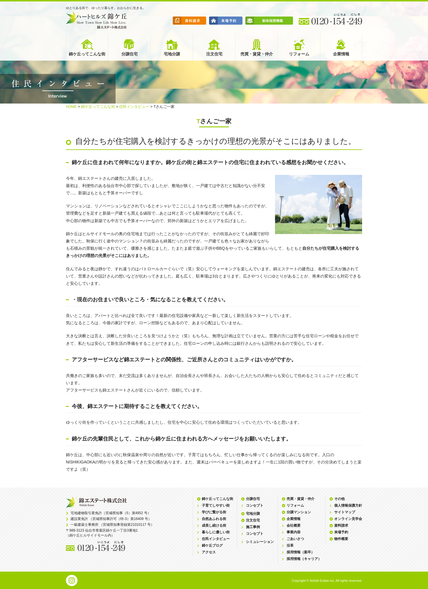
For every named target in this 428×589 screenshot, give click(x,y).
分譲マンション (299, 512)
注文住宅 (253, 520)
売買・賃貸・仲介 (300, 499)
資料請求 (341, 525)
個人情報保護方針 (348, 505)
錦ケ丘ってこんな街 (98, 107)
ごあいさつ (295, 539)
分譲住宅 (253, 499)
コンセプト (254, 505)
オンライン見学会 (348, 519)
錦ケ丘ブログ (212, 545)
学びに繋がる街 (214, 512)
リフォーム (295, 505)
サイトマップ (344, 512)
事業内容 (294, 532)
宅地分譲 (253, 514)
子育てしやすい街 (216, 505)
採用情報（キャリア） (304, 559)
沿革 (290, 545)
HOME (71, 107)
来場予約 (341, 532)
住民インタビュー (134, 107)
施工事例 (253, 527)
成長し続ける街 (214, 525)
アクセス (209, 552)
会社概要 (294, 525)
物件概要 (341, 539)
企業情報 (294, 519)
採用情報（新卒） (300, 552)
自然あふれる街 (214, 519)
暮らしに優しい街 (216, 532)
